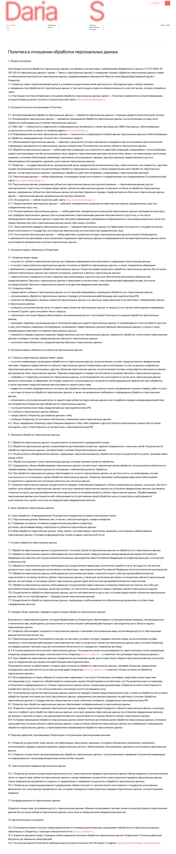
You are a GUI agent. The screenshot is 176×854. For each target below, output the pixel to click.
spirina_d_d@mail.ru (91, 654)
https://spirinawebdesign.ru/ (90, 99)
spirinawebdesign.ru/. (77, 130)
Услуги (50, 27)
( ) (58, 26)
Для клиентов (94, 27)
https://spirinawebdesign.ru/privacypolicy (138, 842)
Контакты (93, 30)
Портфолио (52, 25)
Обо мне (93, 25)
